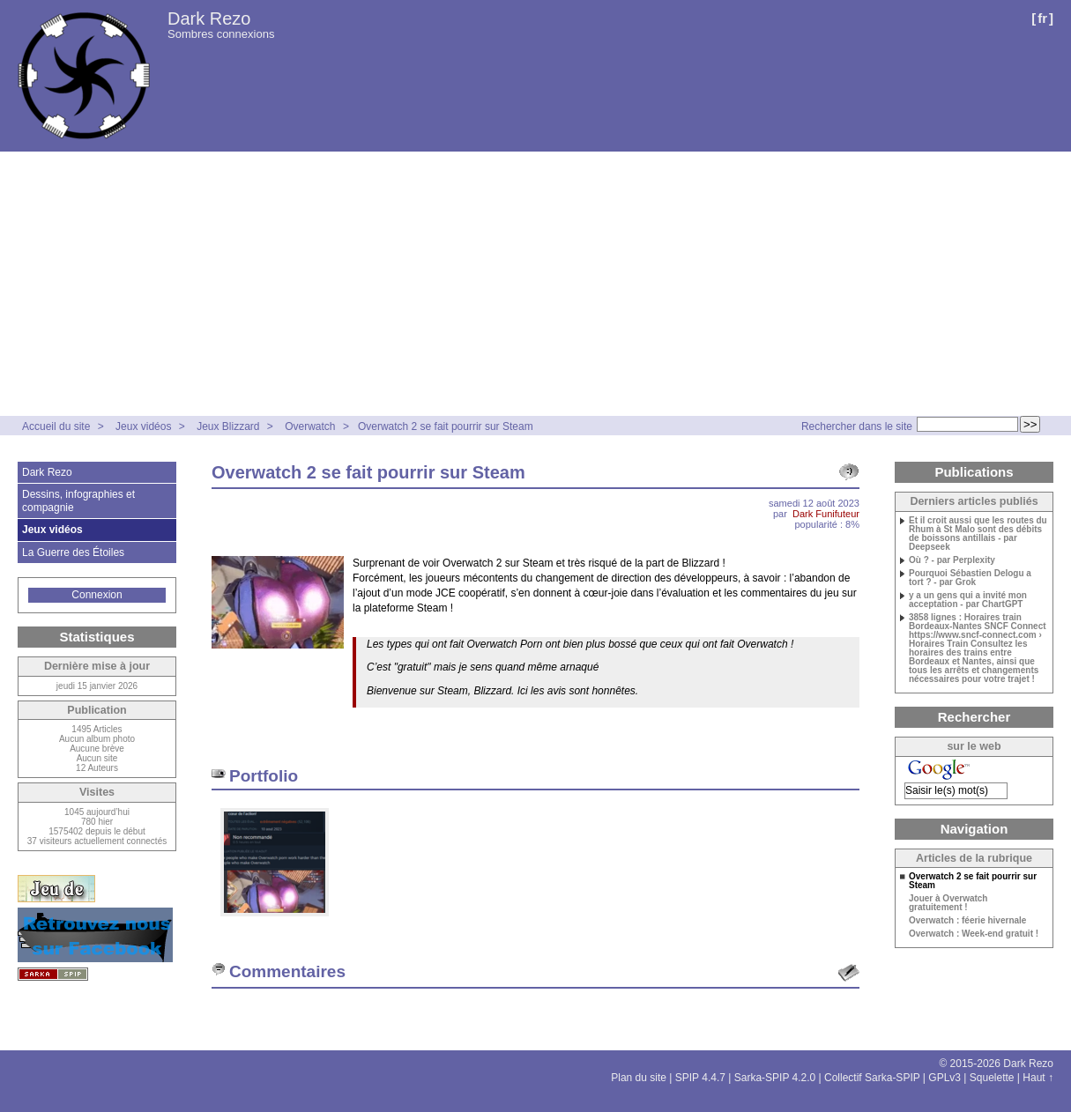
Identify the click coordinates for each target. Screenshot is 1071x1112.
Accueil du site (56, 426)
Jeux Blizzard (228, 426)
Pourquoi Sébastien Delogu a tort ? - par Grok (970, 578)
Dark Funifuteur (825, 513)
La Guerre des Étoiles (73, 552)
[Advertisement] (536, 283)
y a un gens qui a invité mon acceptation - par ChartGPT (968, 600)
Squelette (992, 1077)
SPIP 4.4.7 (700, 1077)
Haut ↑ (1038, 1077)
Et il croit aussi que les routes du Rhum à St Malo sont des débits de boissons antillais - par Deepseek (978, 534)
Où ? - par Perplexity (952, 560)
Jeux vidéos (143, 426)
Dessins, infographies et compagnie (78, 500)
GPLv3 (944, 1077)
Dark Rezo (208, 18)
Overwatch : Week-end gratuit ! (973, 934)
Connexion (96, 595)
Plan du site (638, 1077)
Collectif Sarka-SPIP (872, 1077)
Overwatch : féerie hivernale (967, 920)
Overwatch (310, 426)
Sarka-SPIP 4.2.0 (775, 1077)
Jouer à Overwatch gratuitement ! (948, 903)
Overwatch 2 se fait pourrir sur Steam (445, 426)
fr (1042, 18)
